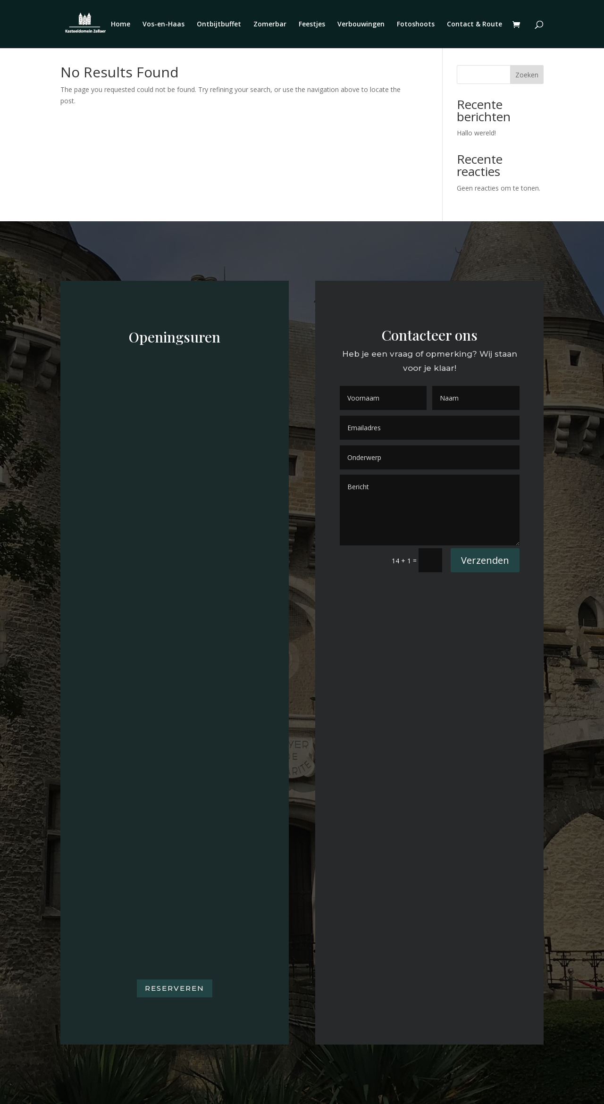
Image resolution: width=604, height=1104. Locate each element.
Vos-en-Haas (164, 24)
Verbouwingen (361, 24)
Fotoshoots (416, 24)
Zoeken (526, 74)
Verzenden (485, 560)
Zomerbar (269, 24)
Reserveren (174, 988)
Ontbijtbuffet (219, 24)
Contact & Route (474, 24)
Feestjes (312, 24)
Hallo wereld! (476, 132)
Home (120, 24)
